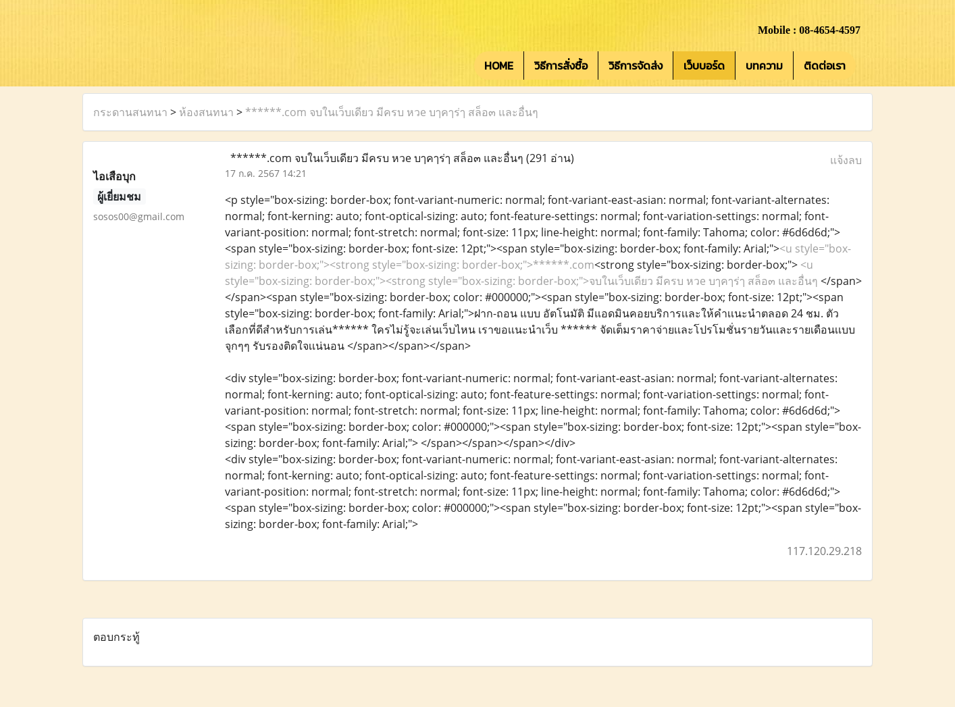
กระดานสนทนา (130, 112)
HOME (498, 65)
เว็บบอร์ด (704, 65)
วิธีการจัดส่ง (636, 65)
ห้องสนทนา (206, 112)
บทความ (764, 65)
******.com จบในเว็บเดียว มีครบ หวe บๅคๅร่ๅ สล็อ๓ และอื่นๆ (391, 112)
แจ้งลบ (846, 160)
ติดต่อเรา (825, 65)
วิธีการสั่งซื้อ (561, 65)
